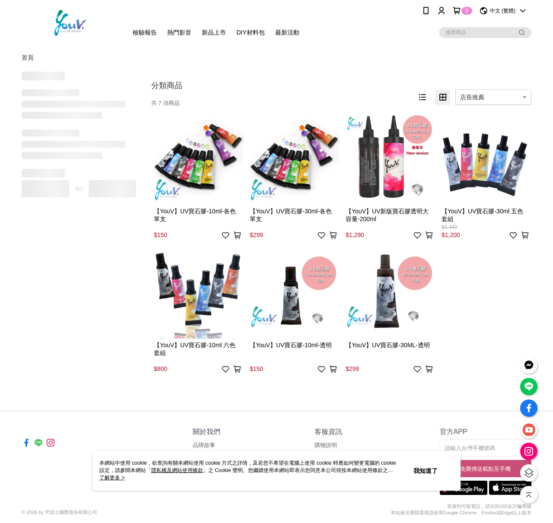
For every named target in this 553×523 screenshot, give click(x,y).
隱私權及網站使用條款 (177, 470)
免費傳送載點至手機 (485, 469)
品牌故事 (204, 445)
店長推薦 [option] (472, 97)
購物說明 (326, 445)
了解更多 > (111, 478)
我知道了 (425, 470)
